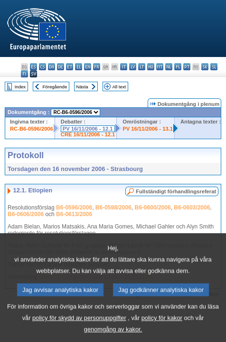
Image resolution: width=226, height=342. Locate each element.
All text (119, 86)
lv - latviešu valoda (132, 66)
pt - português (186, 66)
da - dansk (51, 66)
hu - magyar (150, 66)
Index (20, 86)
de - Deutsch (60, 66)
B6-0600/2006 (153, 207)
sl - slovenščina (213, 66)
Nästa (82, 86)
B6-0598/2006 (113, 207)
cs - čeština (42, 66)
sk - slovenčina (204, 66)
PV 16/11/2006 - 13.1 (147, 129)
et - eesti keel (69, 66)
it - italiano (123, 66)
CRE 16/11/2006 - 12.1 (88, 134)
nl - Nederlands (168, 66)
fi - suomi (24, 73)
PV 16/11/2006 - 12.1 (88, 129)
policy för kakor (161, 326)
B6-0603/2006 (192, 207)
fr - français (96, 66)
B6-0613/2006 (74, 214)
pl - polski (177, 66)
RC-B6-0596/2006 (31, 129)
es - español (33, 66)
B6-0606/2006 (26, 214)
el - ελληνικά (78, 66)
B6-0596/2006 (74, 207)
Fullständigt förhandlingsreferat (176, 191)
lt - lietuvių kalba (141, 66)
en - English (87, 66)
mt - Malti (159, 66)
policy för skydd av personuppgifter (79, 326)
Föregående (55, 86)
